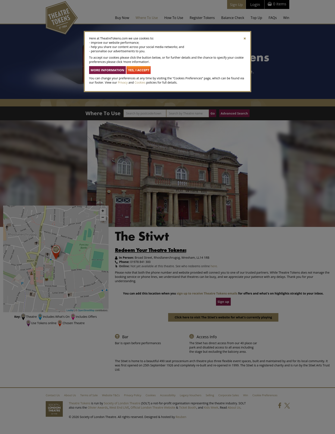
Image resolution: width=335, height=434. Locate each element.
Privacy (123, 82)
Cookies (140, 82)
